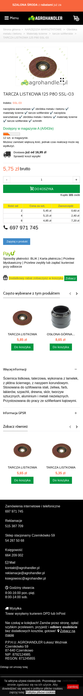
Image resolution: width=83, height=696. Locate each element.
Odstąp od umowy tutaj (14, 666)
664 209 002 (14, 555)
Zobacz (71, 278)
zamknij (73, 686)
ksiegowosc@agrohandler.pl (25, 578)
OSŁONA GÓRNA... (61, 334)
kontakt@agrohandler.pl (22, 568)
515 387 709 (14, 526)
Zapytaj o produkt (16, 241)
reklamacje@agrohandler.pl (25, 573)
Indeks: (7, 102)
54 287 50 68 (14, 540)
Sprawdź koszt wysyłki (27, 156)
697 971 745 (20, 227)
